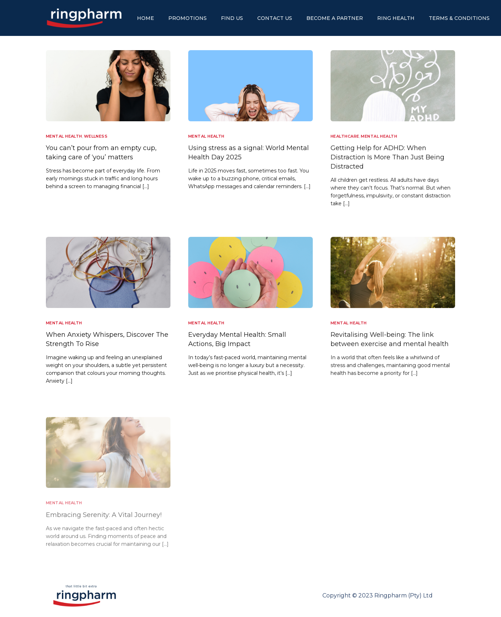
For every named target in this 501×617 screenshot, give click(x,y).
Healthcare (345, 136)
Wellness (96, 136)
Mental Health (64, 136)
